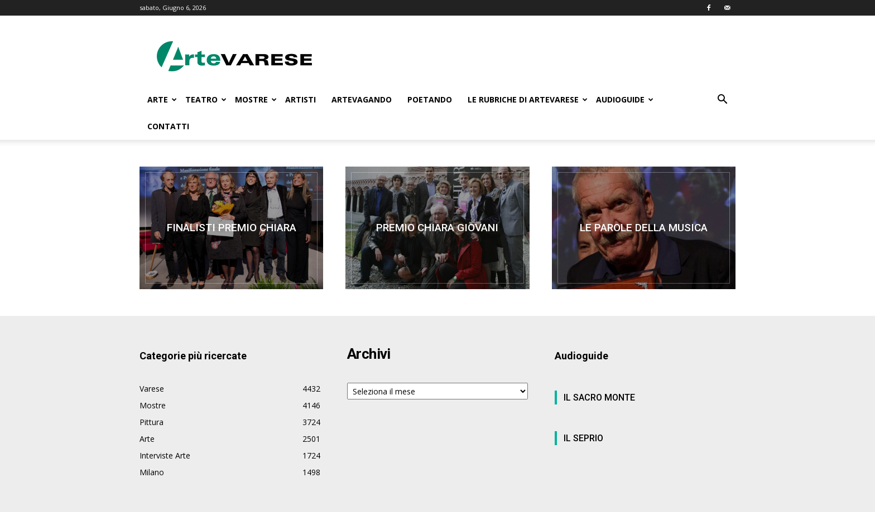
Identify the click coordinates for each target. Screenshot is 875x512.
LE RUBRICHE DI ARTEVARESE (528, 99)
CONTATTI (168, 126)
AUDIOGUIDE (624, 99)
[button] (722, 100)
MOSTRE (256, 99)
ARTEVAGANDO (361, 99)
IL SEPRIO (583, 438)
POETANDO (429, 99)
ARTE (162, 99)
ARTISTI (300, 99)
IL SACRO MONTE (599, 397)
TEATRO (206, 99)
